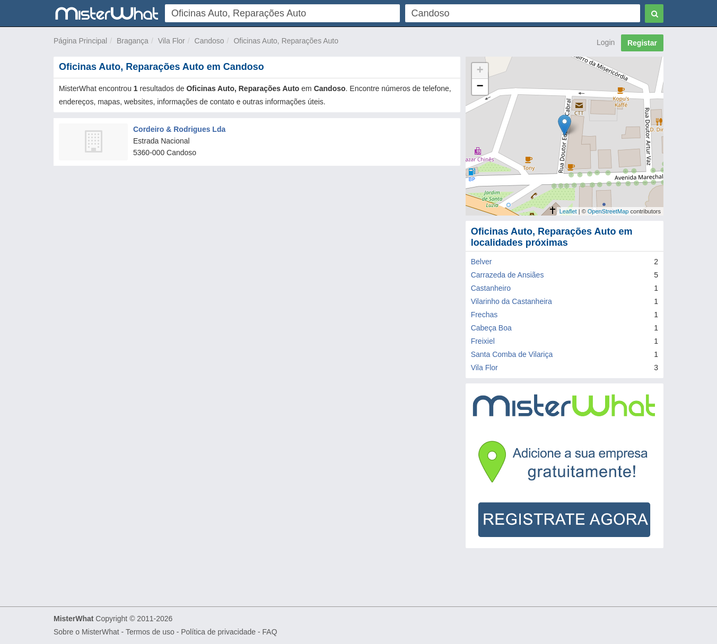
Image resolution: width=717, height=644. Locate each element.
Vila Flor (171, 41)
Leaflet (568, 211)
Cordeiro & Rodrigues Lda (179, 129)
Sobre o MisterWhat (86, 632)
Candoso (209, 41)
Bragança (132, 41)
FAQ (270, 632)
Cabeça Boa (491, 328)
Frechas (484, 314)
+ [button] (480, 71)
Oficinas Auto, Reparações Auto (285, 41)
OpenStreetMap (608, 211)
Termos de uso (150, 632)
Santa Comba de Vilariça (512, 354)
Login (606, 42)
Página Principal (80, 41)
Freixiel (483, 341)
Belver (481, 261)
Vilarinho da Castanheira (511, 301)
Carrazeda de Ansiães (507, 275)
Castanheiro (491, 288)
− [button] (480, 87)
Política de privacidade (218, 632)
